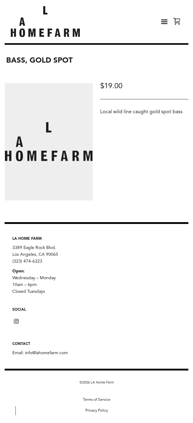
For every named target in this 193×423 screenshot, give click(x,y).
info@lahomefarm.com (46, 353)
